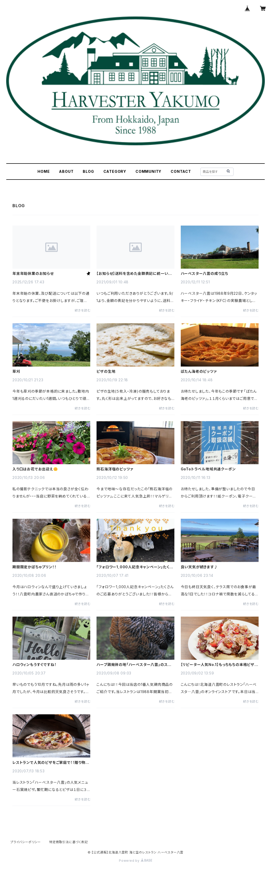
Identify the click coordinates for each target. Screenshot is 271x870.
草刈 (16, 371)
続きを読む (82, 310)
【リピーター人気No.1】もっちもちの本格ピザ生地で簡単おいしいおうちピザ (219, 664)
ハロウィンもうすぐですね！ (34, 664)
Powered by (135, 861)
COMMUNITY (148, 171)
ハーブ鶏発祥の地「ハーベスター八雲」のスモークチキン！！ (133, 664)
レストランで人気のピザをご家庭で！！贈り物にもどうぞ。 (50, 762)
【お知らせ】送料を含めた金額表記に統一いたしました (134, 273)
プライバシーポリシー (25, 842)
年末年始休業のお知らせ (33, 273)
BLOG (88, 171)
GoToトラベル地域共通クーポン (208, 469)
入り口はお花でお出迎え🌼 (35, 469)
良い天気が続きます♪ (199, 567)
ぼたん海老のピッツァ (199, 371)
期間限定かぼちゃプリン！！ (34, 567)
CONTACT (181, 171)
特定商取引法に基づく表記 (68, 842)
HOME (43, 171)
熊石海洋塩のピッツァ (114, 469)
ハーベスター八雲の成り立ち (204, 273)
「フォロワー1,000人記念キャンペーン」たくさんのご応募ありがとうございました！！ (134, 567)
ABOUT (66, 171)
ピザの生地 (105, 371)
